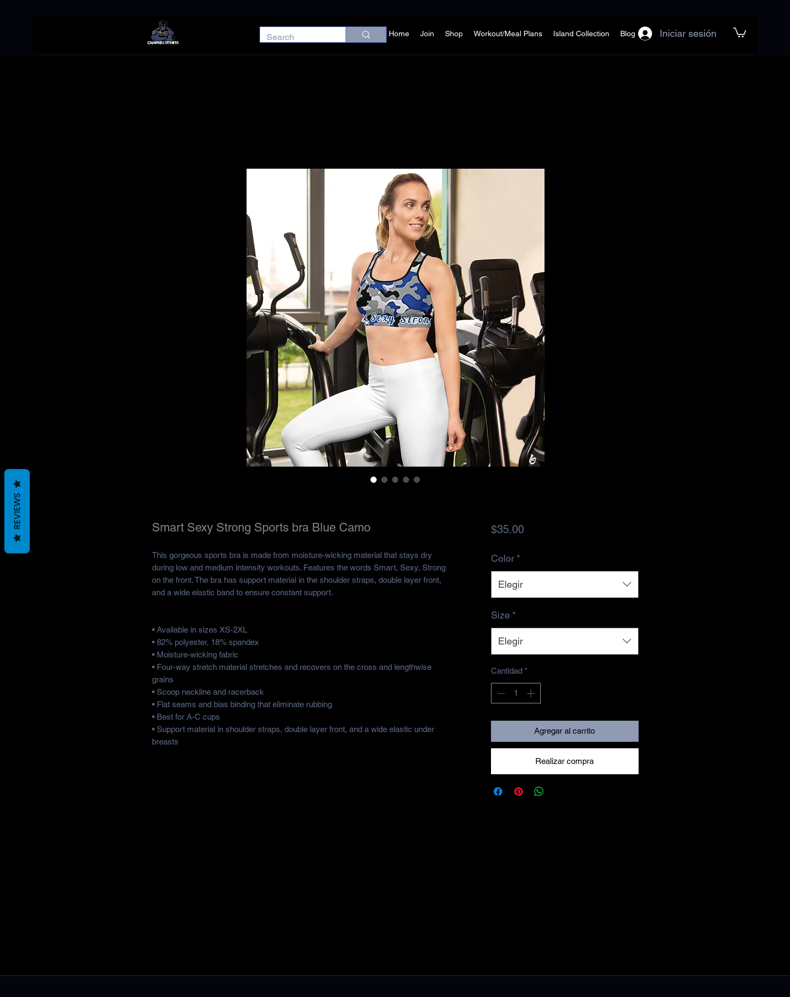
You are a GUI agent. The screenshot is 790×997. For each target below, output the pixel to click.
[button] (739, 31)
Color (505, 558)
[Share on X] (559, 791)
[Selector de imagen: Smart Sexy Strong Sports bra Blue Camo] (373, 479)
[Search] (295, 37)
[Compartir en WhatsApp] (539, 791)
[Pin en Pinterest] (518, 791)
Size (503, 615)
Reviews (17, 511)
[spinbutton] (516, 693)
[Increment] (532, 693)
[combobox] (565, 584)
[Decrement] (500, 693)
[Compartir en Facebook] (498, 791)
